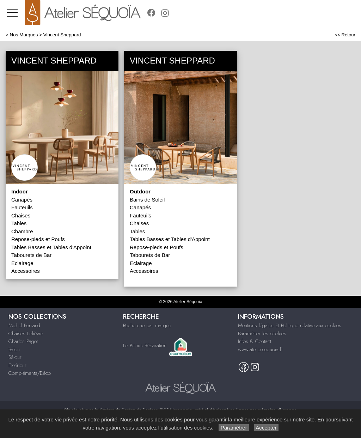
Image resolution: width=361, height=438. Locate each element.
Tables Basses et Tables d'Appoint (51, 247)
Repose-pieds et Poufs (38, 239)
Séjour (15, 357)
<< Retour (345, 34)
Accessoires (25, 271)
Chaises (20, 215)
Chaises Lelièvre (25, 333)
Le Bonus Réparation (144, 345)
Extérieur (17, 365)
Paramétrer (233, 428)
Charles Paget (23, 341)
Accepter (266, 428)
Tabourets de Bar (31, 255)
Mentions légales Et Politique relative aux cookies (289, 325)
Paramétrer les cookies (262, 333)
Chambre (22, 231)
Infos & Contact (254, 341)
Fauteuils (22, 207)
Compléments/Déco (29, 373)
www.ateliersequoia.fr (260, 349)
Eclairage (22, 263)
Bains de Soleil (147, 200)
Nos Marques (24, 34)
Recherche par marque (147, 325)
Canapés (21, 200)
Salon (14, 349)
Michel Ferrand (24, 325)
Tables (18, 223)
